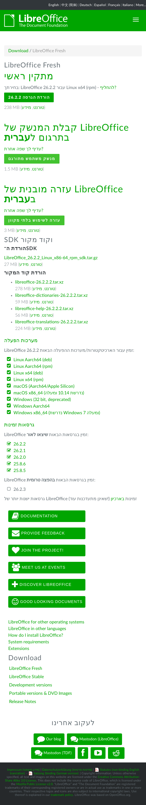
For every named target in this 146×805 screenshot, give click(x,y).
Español (100, 5)
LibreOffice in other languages (37, 628)
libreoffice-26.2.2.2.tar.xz (39, 282)
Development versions (30, 685)
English (53, 5)
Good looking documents (47, 602)
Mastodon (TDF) (53, 753)
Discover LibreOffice (42, 585)
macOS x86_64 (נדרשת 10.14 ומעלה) (48, 393)
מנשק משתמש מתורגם (31, 159)
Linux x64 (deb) (28, 373)
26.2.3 (19, 489)
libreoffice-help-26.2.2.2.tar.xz (44, 308)
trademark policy (62, 794)
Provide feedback (38, 533)
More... (141, 5)
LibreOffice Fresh (25, 668)
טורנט (38, 107)
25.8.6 (19, 464)
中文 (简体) (69, 5)
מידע (26, 107)
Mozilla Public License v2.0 (34, 784)
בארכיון (117, 499)
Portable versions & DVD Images (40, 693)
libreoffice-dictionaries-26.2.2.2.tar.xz (51, 295)
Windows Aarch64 (31, 406)
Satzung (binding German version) (56, 773)
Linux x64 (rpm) (28, 379)
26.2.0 (19, 457)
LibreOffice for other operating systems (46, 622)
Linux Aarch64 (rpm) (32, 366)
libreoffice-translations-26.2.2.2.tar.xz (51, 322)
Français (114, 5)
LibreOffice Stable (26, 677)
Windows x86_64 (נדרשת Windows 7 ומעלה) (56, 413)
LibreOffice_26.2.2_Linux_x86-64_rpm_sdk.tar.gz (51, 258)
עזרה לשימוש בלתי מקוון (34, 220)
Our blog (49, 739)
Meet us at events (38, 567)
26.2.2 (19, 444)
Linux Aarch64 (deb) (32, 360)
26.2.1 (19, 451)
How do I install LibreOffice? (35, 635)
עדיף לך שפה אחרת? (23, 149)
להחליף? (108, 87)
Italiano (128, 5)
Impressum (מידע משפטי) (23, 769)
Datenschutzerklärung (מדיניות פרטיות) (67, 769)
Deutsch (86, 5)
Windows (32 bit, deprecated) (42, 399)
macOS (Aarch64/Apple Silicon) (43, 386)
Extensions (18, 648)
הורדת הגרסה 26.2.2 (29, 97)
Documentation (35, 516)
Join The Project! (38, 550)
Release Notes (22, 701)
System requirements (29, 642)
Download (18, 51)
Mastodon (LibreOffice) (94, 739)
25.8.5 (19, 470)
